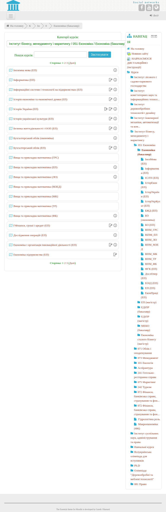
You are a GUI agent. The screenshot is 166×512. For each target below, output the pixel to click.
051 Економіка (146, 145)
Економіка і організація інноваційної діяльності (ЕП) (45, 245)
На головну (17, 25)
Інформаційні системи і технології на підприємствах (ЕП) (47, 89)
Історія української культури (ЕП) (33, 118)
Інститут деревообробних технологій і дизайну (143, 109)
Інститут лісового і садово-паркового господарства (144, 81)
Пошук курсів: (24, 55)
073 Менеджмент (148, 358)
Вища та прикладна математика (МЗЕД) (37, 186)
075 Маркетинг (147, 382)
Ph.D (137, 465)
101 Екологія (145, 362)
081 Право (140, 484)
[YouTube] (149, 7)
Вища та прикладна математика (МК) (35, 196)
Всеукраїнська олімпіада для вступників (141, 456)
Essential (63, 509)
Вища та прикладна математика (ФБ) (35, 215)
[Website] (156, 7)
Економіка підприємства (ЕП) (31, 254)
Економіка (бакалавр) (66, 25)
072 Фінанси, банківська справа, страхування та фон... (147, 396)
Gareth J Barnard (103, 509)
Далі (72, 62)
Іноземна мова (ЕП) (25, 70)
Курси (134, 72)
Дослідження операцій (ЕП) (30, 235)
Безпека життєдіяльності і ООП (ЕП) (35, 128)
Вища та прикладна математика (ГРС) (36, 157)
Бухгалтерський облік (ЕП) (29, 147)
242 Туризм (144, 387)
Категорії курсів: (67, 37)
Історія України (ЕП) (25, 109)
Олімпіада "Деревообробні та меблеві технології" (142, 475)
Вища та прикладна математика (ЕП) (35, 167)
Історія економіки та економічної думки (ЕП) (40, 99)
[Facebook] (142, 7)
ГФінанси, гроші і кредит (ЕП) (31, 225)
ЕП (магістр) (148, 302)
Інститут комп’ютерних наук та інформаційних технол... (145, 95)
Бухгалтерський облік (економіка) (33, 138)
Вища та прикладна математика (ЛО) (35, 177)
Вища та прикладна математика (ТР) (35, 206)
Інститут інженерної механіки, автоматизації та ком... (145, 122)
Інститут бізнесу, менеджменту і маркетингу (143, 136)
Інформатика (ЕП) (24, 80)
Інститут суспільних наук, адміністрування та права (144, 438)
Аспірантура (145, 367)
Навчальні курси (144, 447)
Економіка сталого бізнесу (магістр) (146, 339)
